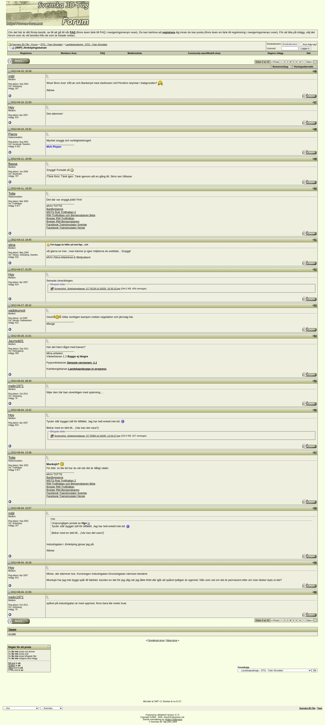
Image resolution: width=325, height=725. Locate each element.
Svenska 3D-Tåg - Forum (25, 44)
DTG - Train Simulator (51, 44)
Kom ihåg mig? (308, 44)
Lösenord (271, 48)
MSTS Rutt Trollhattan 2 (61, 212)
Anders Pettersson (173, 719)
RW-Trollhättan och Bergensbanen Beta (70, 215)
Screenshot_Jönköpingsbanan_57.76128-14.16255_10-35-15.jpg (87, 288)
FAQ (102, 53)
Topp (319, 708)
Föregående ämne (156, 640)
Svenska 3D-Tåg (307, 708)
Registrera (26, 53)
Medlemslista (134, 53)
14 (300, 62)
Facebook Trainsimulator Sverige (66, 224)
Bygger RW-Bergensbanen (62, 221)
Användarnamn (274, 44)
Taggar (12, 629)
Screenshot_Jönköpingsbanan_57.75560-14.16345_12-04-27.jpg (87, 436)
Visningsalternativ (303, 66)
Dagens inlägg (275, 53)
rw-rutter (12, 634)
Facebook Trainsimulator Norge (65, 227)
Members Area (68, 53)
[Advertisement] (140, 19)
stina (11, 245)
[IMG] (10, 668)
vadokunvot (16, 310)
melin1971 (16, 386)
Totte (12, 193)
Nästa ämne (171, 640)
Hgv (11, 107)
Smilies (11, 665)
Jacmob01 (16, 341)
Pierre (12, 134)
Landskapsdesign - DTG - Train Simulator (86, 44)
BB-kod (11, 663)
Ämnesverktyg (280, 66)
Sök (309, 53)
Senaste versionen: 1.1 (82, 362)
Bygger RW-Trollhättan (60, 218)
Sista (309, 62)
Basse (12, 164)
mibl (11, 76)
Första (275, 62)
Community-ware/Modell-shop (204, 53)
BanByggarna (54, 209)
